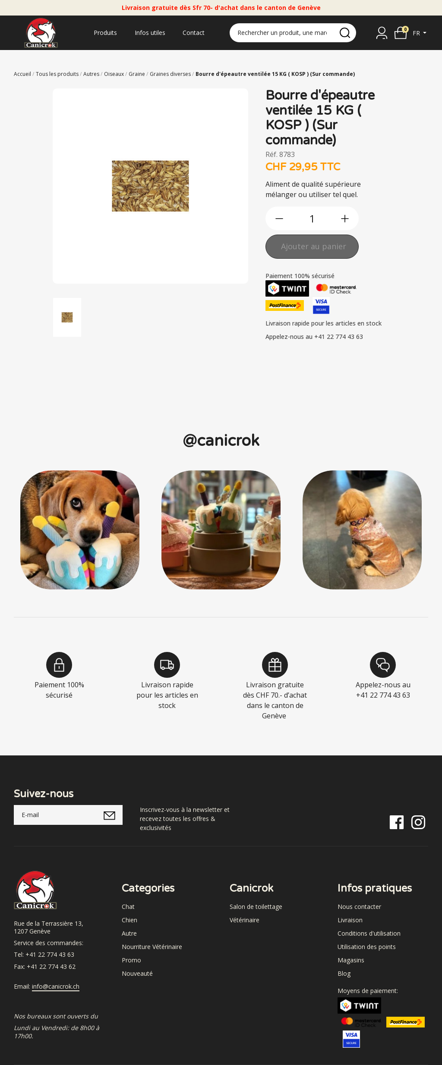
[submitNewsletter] (109, 815)
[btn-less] (279, 218)
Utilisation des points (367, 947)
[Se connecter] (381, 32)
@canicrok (221, 441)
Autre (129, 933)
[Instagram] (418, 822)
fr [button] (417, 33)
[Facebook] (397, 822)
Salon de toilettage (256, 906)
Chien (129, 920)
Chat (128, 906)
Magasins (351, 960)
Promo (131, 960)
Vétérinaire (244, 920)
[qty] (312, 218)
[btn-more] (344, 218)
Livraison (350, 920)
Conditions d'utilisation (369, 933)
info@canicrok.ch (55, 986)
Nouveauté (137, 973)
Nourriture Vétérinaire (152, 947)
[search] (345, 32)
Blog (344, 973)
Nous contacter (359, 906)
